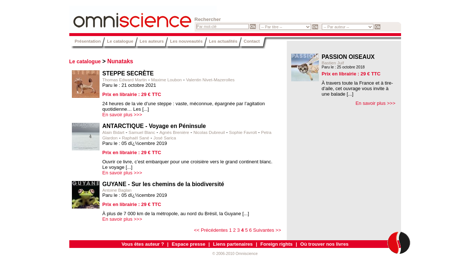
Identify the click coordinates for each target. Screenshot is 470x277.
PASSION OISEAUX (348, 57)
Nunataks (120, 61)
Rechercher (208, 19)
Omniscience (113, 16)
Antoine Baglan (117, 190)
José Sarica (164, 137)
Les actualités (223, 41)
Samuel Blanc (142, 132)
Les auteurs (152, 41)
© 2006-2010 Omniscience (235, 254)
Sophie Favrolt (243, 132)
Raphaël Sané (135, 137)
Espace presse (188, 244)
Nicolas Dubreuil (209, 132)
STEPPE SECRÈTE (128, 73)
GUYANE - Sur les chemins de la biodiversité (163, 184)
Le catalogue (120, 41)
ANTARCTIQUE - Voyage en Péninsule (154, 126)
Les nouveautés (186, 41)
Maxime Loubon (166, 79)
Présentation (88, 41)
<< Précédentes (211, 230)
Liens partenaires (233, 244)
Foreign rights (276, 244)
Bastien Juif (333, 62)
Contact (252, 41)
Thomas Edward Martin (124, 79)
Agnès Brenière (174, 132)
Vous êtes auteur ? (143, 244)
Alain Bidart (113, 132)
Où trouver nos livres (324, 244)
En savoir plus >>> (122, 114)
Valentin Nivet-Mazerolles (210, 79)
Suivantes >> (267, 230)
